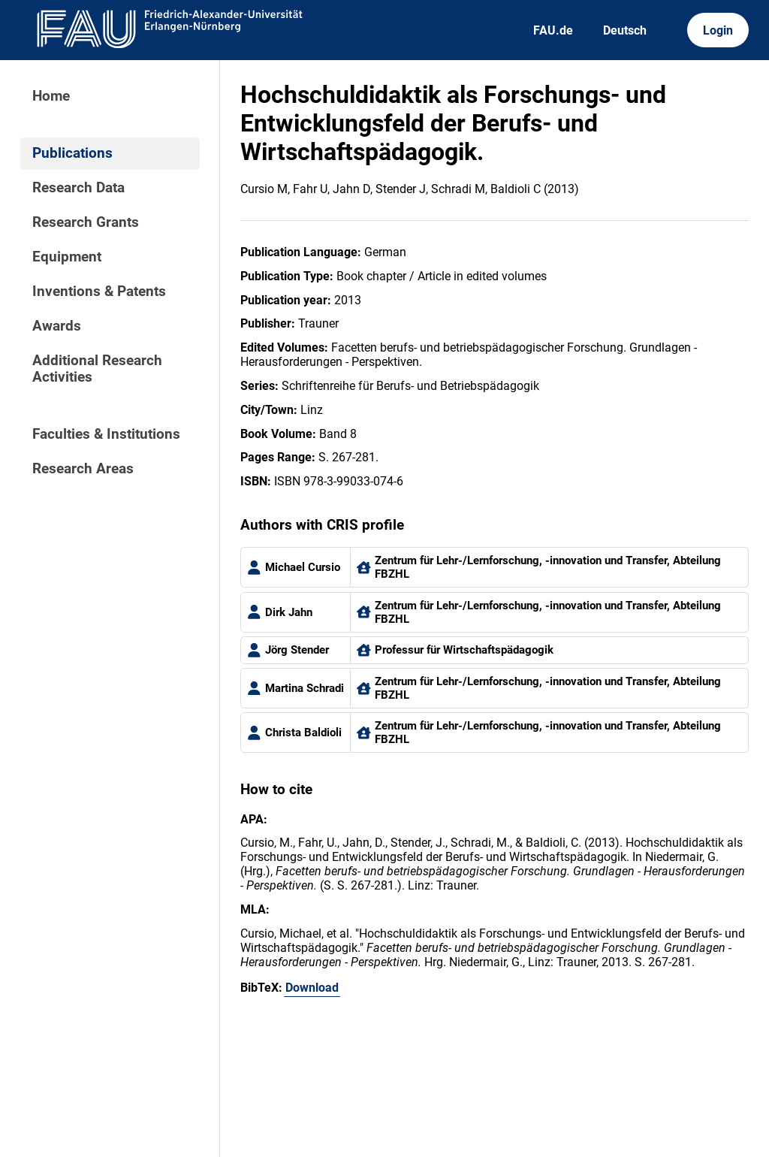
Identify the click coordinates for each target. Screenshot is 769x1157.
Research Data (78, 188)
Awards (56, 326)
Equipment (66, 257)
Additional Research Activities (97, 368)
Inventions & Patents (99, 291)
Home (51, 96)
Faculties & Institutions (106, 434)
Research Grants (85, 222)
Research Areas (83, 469)
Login (718, 30)
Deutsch (625, 30)
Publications (72, 153)
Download (312, 987)
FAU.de (553, 30)
